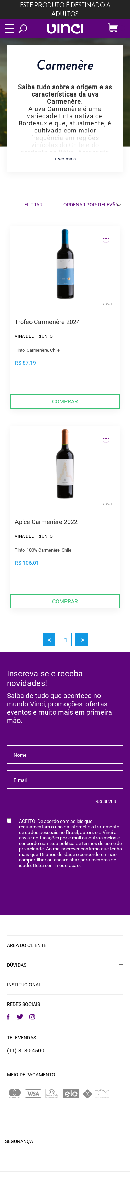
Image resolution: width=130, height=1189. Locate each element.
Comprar (65, 401)
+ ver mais (65, 158)
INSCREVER (105, 801)
